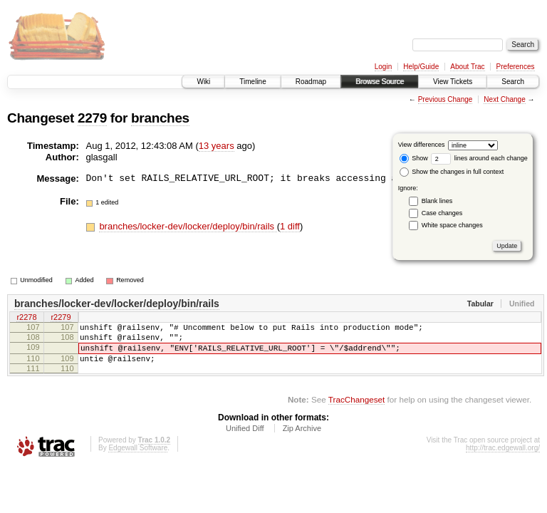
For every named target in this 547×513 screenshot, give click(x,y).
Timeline (252, 82)
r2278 (26, 318)
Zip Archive (302, 439)
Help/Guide (421, 67)
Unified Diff (245, 439)
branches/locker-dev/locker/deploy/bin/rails (187, 226)
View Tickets (452, 82)
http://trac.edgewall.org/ (503, 458)
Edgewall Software (137, 458)
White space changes (452, 225)
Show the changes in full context (452, 171)
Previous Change (445, 99)
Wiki (203, 82)
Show (414, 158)
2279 (92, 117)
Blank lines (437, 200)
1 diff (290, 226)
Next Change (504, 99)
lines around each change (479, 158)
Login (383, 67)
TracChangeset (356, 410)
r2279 (61, 318)
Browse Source (379, 82)
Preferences (515, 67)
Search (512, 82)
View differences (421, 144)
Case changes (442, 213)
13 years (216, 145)
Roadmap (311, 82)
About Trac (467, 67)
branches (160, 117)
